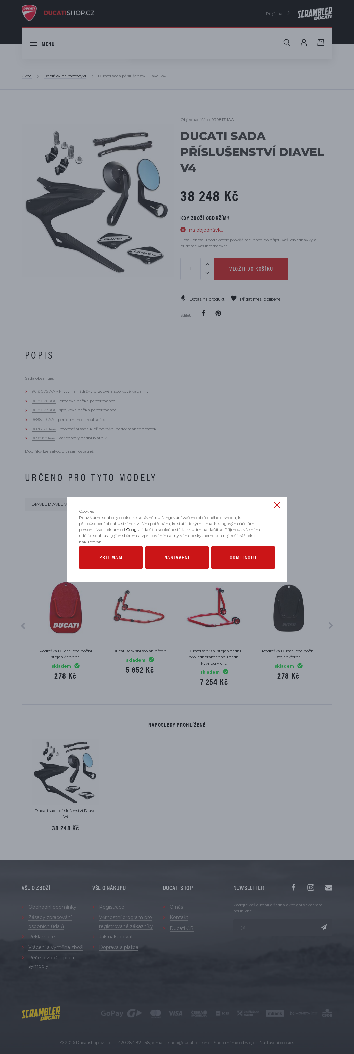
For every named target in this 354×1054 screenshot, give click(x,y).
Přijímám (111, 562)
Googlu (133, 534)
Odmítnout (243, 562)
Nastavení (177, 562)
